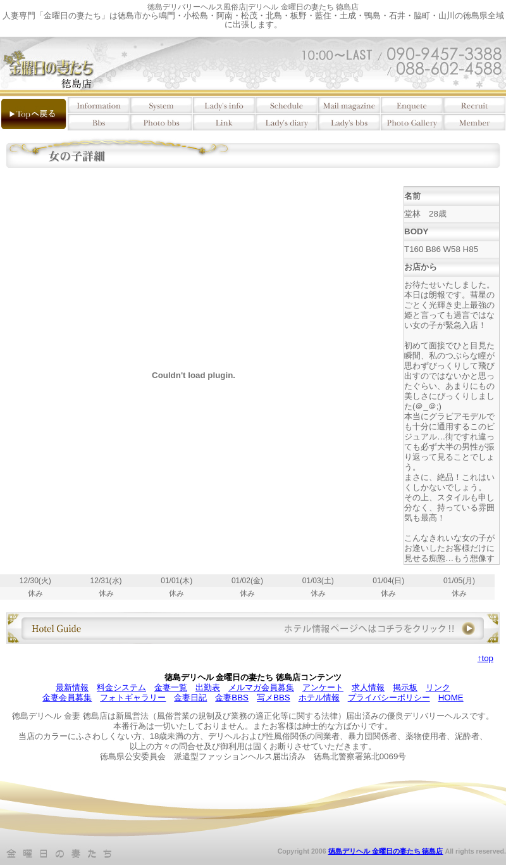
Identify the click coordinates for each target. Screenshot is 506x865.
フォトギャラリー (133, 697)
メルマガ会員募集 (261, 687)
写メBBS (273, 697)
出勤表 (207, 687)
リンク (438, 687)
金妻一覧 (170, 687)
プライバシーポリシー (389, 697)
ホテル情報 (319, 697)
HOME (451, 697)
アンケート (322, 687)
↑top (485, 658)
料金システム (121, 687)
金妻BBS (232, 697)
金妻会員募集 (67, 697)
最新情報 (72, 687)
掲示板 (405, 687)
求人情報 (368, 687)
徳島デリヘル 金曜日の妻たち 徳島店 (385, 851)
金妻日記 (190, 697)
